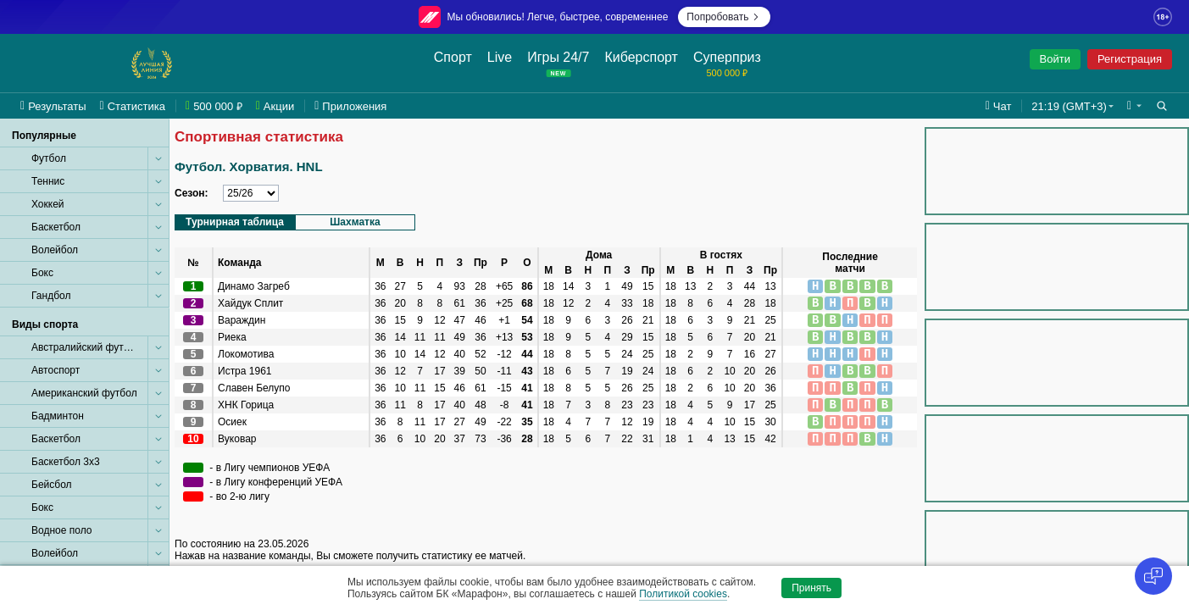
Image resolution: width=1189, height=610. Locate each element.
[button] (1134, 106)
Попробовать (724, 17)
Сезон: (191, 193)
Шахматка (355, 222)
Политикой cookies (683, 594)
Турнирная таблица (235, 222)
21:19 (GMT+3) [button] (1069, 106)
